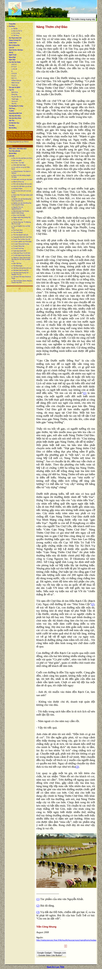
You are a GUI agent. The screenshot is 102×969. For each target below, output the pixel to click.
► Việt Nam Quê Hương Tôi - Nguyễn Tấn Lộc (20, 273)
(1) (84, 393)
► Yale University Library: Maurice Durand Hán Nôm (21, 281)
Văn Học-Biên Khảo (15, 118)
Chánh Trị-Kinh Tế (14, 40)
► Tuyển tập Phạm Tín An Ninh (20, 253)
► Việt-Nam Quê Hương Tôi (19, 270)
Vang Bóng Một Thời (15, 113)
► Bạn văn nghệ (16, 160)
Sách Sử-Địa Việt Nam (16, 50)
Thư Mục (11, 125)
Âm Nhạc (12, 26)
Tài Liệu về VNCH (14, 87)
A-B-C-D (13, 64)
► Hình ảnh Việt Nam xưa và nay (21, 186)
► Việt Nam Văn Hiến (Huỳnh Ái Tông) (21, 277)
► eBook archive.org (17, 181)
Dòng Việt (14, 94)
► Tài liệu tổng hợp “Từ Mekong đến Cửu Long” (21, 223)
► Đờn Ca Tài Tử (16, 31)
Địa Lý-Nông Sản (14, 45)
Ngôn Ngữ (12, 59)
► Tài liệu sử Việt (16, 219)
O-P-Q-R (14, 73)
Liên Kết (11, 156)
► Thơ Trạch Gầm (16, 230)
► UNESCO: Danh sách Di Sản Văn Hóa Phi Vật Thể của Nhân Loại (20, 259)
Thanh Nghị (14, 99)
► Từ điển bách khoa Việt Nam (20, 255)
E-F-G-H (13, 66)
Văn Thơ (11, 120)
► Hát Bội (14, 28)
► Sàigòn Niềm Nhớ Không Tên (20, 217)
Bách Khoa (14, 92)
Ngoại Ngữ (12, 57)
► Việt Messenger (16, 266)
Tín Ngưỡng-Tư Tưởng (16, 106)
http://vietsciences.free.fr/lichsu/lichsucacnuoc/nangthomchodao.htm (68, 940)
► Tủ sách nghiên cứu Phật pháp (21, 241)
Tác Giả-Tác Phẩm (15, 62)
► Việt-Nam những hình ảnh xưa (21, 268)
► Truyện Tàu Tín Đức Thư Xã (20, 239)
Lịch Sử (11, 47)
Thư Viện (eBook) (14, 151)
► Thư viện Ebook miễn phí (19, 235)
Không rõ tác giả (16, 80)
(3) (77, 766)
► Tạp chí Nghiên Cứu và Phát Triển (20, 227)
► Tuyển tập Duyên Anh (18, 251)
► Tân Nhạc (15, 35)
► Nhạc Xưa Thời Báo (18, 215)
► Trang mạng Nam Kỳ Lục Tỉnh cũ (17, 141)
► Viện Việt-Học (16, 263)
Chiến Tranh (13, 42)
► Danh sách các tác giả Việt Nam (21, 179)
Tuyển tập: (14, 85)
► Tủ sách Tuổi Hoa (17, 248)
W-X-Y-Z (13, 78)
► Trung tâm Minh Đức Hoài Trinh (21, 237)
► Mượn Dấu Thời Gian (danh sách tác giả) (22, 195)
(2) (92, 604)
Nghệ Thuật (12, 55)
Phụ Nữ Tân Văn (16, 96)
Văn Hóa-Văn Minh (15, 116)
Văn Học (14, 103)
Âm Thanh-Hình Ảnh (15, 38)
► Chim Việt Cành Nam (18, 165)
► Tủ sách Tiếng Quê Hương (20, 244)
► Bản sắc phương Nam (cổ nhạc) (21, 158)
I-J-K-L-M (14, 69)
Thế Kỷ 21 (14, 101)
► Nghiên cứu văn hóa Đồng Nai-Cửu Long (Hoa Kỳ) (21, 199)
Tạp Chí (11, 90)
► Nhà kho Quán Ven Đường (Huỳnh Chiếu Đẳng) (20, 212)
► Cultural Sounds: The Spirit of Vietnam (20, 172)
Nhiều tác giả (15, 82)
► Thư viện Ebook (17, 232)
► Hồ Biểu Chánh (16, 188)
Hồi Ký (11, 52)
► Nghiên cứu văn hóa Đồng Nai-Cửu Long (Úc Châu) (21, 204)
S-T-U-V (13, 76)
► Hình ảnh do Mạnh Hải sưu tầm (21, 184)
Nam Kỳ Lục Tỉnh (55, 967)
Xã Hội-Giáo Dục (14, 123)
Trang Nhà (12, 24)
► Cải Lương (15, 33)
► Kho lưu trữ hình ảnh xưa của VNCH (21, 191)
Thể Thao (12, 108)
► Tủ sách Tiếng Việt (17, 246)
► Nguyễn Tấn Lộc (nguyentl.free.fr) (17, 208)
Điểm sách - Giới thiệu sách (17, 148)
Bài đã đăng (12, 128)
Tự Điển (11, 111)
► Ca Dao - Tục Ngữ (17, 162)
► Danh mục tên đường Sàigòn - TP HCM (21, 176)
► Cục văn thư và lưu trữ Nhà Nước (20, 168)
